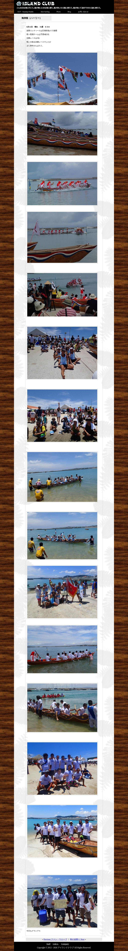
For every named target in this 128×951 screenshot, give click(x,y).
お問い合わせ (83, 12)
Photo (58, 12)
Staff (48, 944)
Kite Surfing (45, 12)
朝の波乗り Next (77, 939)
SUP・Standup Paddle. (26, 12)
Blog (69, 12)
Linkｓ (56, 944)
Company (65, 944)
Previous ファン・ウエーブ (55, 939)
